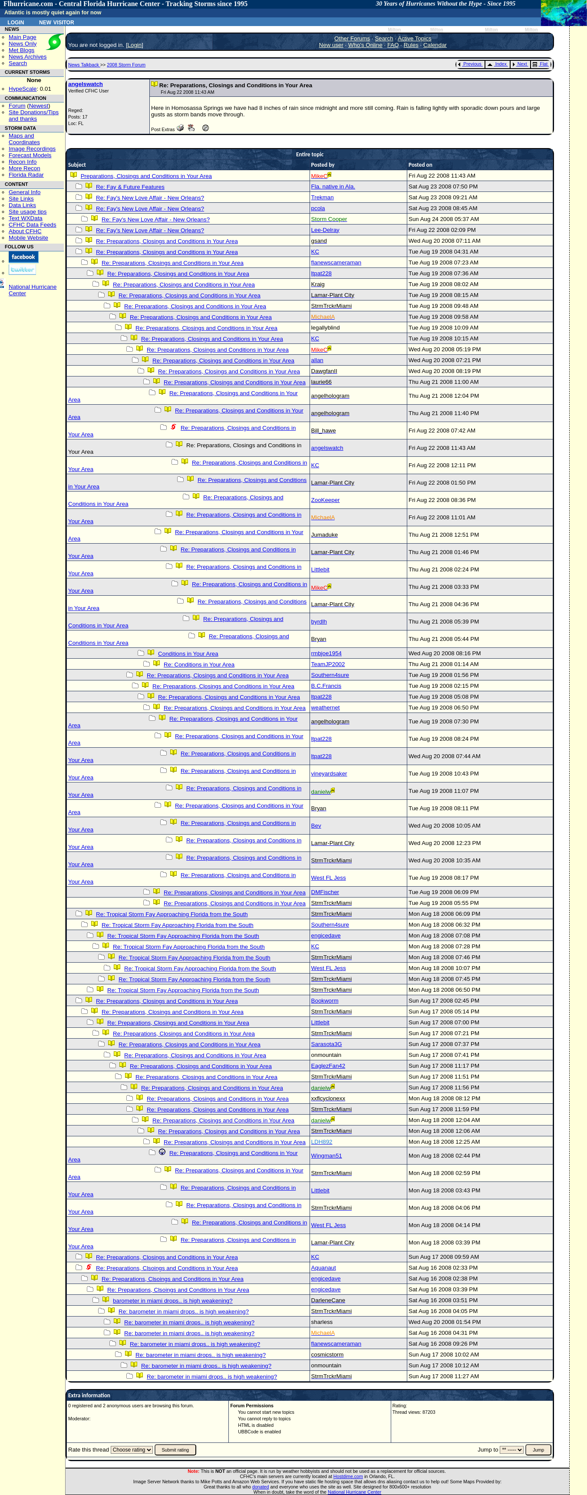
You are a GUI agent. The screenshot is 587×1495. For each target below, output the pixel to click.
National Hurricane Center (354, 1492)
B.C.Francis (326, 686)
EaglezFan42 (328, 1066)
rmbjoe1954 (326, 653)
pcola (318, 208)
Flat (540, 63)
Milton (394, 29)
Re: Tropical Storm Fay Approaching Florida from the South (172, 914)
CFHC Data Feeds (32, 224)
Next (519, 63)
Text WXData (26, 218)
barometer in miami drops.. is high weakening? (173, 1300)
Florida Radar (26, 175)
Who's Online (365, 45)
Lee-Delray (325, 230)
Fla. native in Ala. (333, 186)
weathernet (325, 707)
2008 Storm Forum (126, 64)
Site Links (21, 198)
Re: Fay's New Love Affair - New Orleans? (150, 198)
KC (315, 251)
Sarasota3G (326, 1044)
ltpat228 (321, 273)
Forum (17, 105)
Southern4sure (330, 675)
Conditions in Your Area (188, 653)
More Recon (24, 168)
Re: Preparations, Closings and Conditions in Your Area (167, 241)
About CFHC (25, 231)
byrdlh (319, 621)
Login (15, 21)
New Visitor (56, 21)
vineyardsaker (329, 773)
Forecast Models (30, 155)
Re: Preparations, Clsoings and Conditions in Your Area (167, 1268)
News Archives (27, 56)
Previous (469, 63)
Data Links (22, 205)
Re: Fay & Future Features (130, 187)
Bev (316, 825)
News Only (22, 43)
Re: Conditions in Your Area (199, 664)
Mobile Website (28, 237)
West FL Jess (328, 878)
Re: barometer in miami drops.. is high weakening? (184, 1311)
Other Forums (352, 38)
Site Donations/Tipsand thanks (34, 115)
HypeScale (22, 89)
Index (497, 63)
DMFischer (325, 892)
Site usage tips (27, 211)
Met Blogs (21, 50)
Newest (38, 105)
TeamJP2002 (328, 664)
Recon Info (22, 161)
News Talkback (84, 64)
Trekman (322, 197)
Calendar (435, 45)
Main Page (22, 37)
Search (18, 63)
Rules (411, 45)
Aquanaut (323, 1267)
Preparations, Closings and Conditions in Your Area (146, 176)
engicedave (326, 935)
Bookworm (325, 1000)
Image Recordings (32, 148)
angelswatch (85, 84)
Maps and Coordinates (24, 138)
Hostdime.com (348, 1476)
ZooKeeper (325, 500)
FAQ (393, 45)
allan (317, 360)
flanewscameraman (336, 262)
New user (331, 45)
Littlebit (320, 569)
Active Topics (415, 38)
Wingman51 (326, 1155)
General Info (24, 192)
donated (260, 1486)
